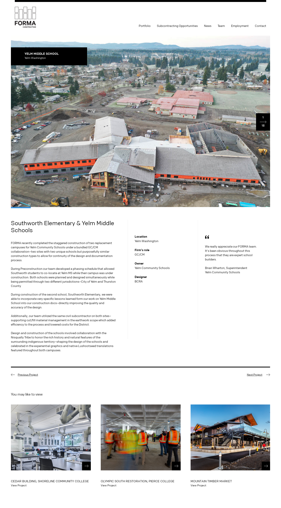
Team (221, 26)
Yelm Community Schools (152, 268)
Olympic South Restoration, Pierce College (137, 481)
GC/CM (140, 254)
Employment (240, 26)
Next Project (254, 374)
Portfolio (145, 26)
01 (29, 204)
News (207, 26)
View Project (19, 485)
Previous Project (28, 374)
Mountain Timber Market (211, 481)
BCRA (139, 281)
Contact (260, 26)
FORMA (25, 17)
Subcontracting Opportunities (177, 26)
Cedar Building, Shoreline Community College (50, 481)
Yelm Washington (146, 241)
